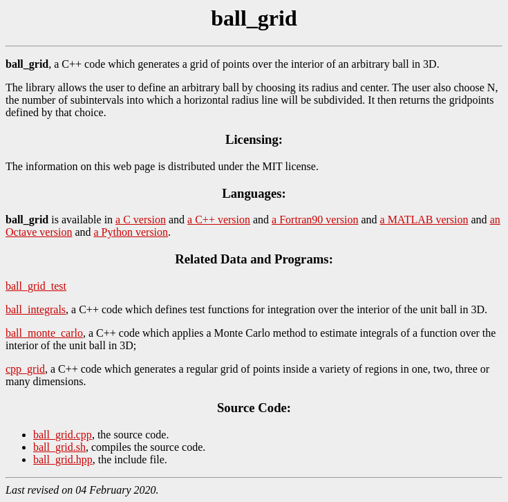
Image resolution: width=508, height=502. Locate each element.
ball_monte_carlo (44, 333)
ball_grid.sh (59, 447)
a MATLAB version (424, 219)
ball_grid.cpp (62, 434)
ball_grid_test (36, 286)
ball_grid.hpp (63, 459)
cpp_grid (25, 369)
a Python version (131, 232)
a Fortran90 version (315, 219)
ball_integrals (36, 309)
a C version (140, 219)
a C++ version (218, 219)
